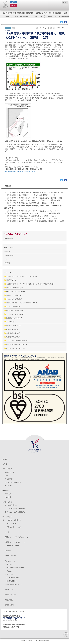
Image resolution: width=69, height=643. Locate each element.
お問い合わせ (7, 502)
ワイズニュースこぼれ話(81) (14, 314)
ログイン (13, 2)
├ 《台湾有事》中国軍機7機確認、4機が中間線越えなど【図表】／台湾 (33, 198)
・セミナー (7, 532)
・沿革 (5, 475)
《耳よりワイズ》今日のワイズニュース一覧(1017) (21, 276)
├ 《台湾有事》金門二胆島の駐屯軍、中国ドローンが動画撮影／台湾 (32, 213)
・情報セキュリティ (10, 595)
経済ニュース (38, 16)
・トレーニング (8, 589)
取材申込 (7, 263)
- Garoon (9, 571)
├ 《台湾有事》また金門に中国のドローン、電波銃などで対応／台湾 (32, 200)
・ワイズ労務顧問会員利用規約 (14, 508)
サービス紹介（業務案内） (22, 16)
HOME (7, 16)
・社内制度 (7, 497)
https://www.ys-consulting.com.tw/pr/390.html (21, 171)
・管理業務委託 (8, 605)
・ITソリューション (10, 561)
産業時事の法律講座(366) (13, 295)
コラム (5, 464)
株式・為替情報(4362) (12, 333)
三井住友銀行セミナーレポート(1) (16, 344)
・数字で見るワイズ (10, 485)
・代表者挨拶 (8, 479)
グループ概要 (7, 469)
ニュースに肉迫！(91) (12, 306)
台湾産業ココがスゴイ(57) (14, 318)
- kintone (9, 564)
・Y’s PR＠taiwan (9, 556)
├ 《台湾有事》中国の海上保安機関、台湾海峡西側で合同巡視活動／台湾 (34, 221)
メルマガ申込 (9, 259)
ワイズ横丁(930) (10, 321)
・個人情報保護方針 (10, 505)
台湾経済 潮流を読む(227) (14, 287)
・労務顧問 (7, 550)
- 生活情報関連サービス (14, 584)
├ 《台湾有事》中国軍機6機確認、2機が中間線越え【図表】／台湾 (31, 211)
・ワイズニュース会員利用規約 (14, 512)
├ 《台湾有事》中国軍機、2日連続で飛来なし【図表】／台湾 (29, 203)
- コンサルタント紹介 (13, 527)
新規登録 (13, 5)
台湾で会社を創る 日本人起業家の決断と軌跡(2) (21, 303)
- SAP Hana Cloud (12, 578)
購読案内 (7, 251)
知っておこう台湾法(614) (13, 299)
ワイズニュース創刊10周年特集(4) (16, 340)
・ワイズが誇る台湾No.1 (12, 482)
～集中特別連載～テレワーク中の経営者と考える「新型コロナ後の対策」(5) (29, 284)
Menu (64, 2)
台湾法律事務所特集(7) (12, 337)
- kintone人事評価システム (15, 567)
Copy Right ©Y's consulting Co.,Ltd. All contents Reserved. (34, 640)
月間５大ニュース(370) (13, 325)
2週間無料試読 (9, 255)
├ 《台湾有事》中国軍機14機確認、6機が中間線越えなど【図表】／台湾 (33, 193)
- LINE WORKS (11, 581)
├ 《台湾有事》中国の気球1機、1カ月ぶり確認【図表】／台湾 (29, 195)
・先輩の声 (7, 494)
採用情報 (6, 490)
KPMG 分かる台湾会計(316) (15, 291)
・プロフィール (8, 472)
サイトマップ (7, 517)
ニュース (8, 28)
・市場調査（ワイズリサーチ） (14, 542)
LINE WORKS (9, 238)
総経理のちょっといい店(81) (14, 310)
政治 (13, 28)
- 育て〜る (9, 574)
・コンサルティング (10, 523)
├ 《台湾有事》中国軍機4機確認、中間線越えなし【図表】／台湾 (30, 219)
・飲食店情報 (8, 600)
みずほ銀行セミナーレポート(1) (15, 348)
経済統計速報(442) (11, 329)
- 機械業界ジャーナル (13, 545)
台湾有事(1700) (10, 280)
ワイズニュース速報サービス (15, 234)
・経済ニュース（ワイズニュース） (16, 537)
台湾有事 (50, 16)
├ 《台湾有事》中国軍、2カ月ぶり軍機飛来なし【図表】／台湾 (30, 216)
